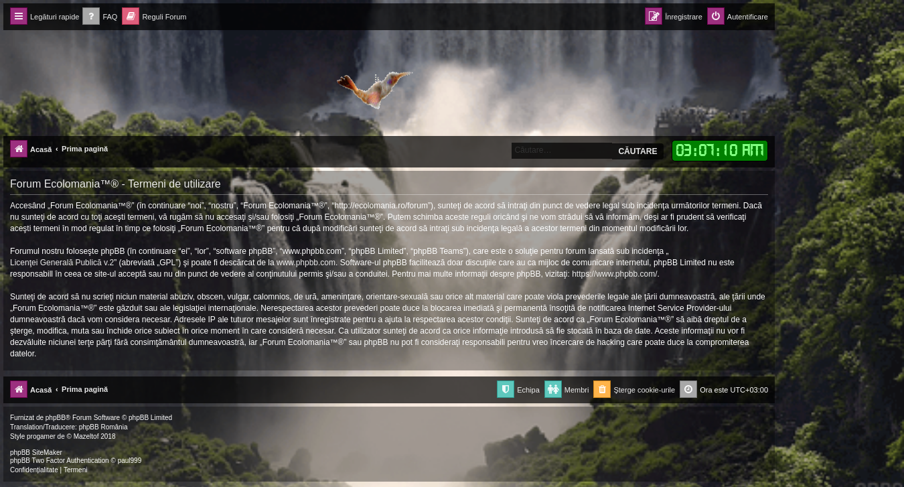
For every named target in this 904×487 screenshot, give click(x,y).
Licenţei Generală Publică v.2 (62, 262)
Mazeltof (86, 436)
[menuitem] (99, 17)
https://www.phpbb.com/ (614, 274)
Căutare (637, 151)
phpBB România (103, 427)
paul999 (130, 460)
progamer (41, 436)
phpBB (56, 417)
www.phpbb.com (306, 262)
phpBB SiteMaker (36, 452)
